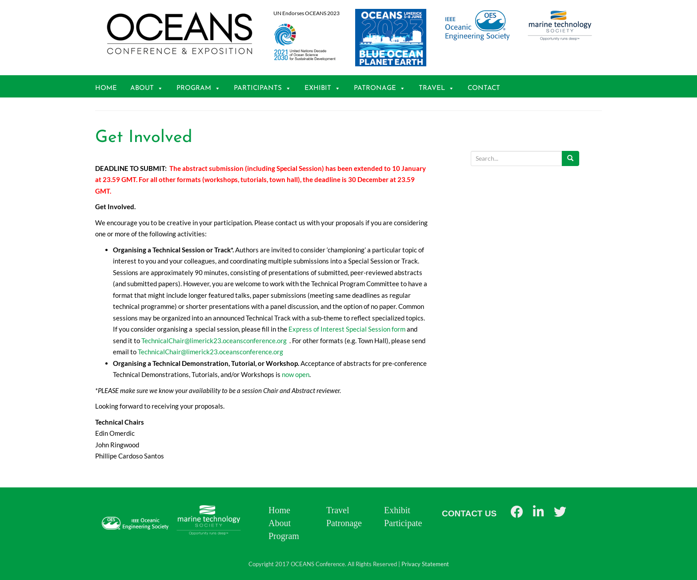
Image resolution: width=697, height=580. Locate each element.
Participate (403, 523)
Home (106, 88)
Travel (436, 88)
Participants (262, 88)
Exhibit (322, 88)
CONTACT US (469, 513)
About (146, 88)
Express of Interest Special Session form (346, 329)
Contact (484, 88)
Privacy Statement (425, 564)
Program (198, 88)
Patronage (379, 88)
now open (295, 374)
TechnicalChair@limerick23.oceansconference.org (214, 341)
